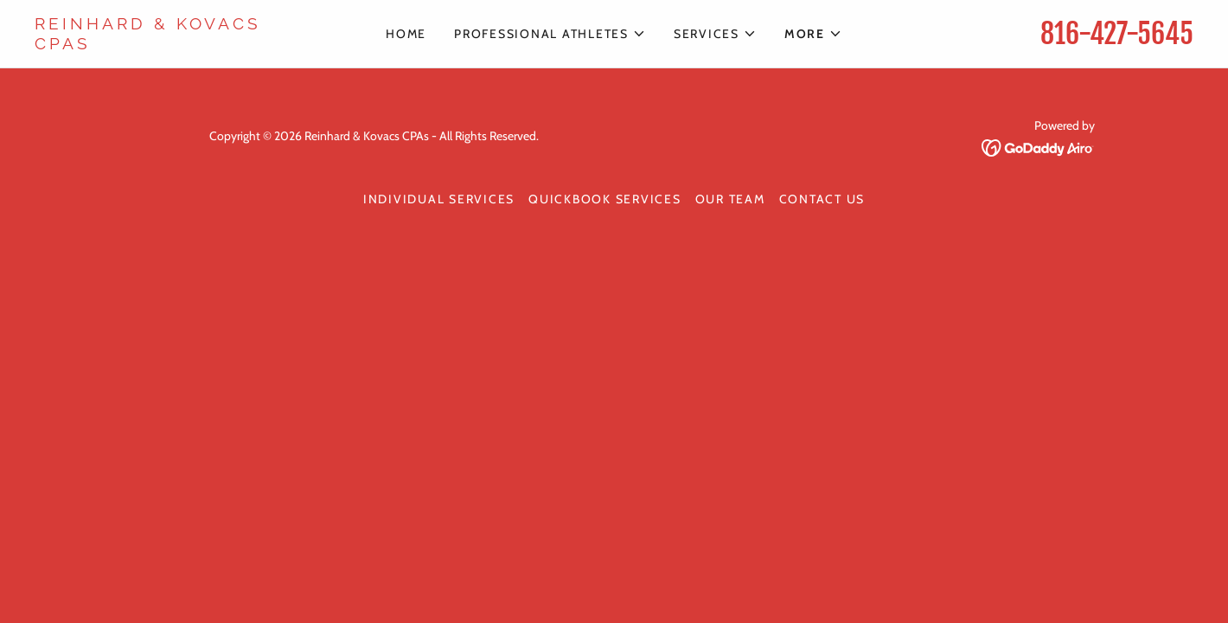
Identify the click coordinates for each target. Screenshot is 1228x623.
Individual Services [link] (439, 199)
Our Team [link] (730, 199)
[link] (179, 44)
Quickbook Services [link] (604, 199)
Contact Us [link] (822, 199)
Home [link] (406, 34)
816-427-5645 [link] (1116, 33)
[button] (550, 33)
